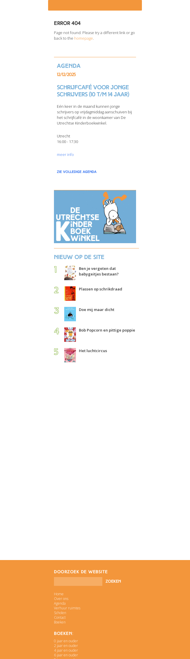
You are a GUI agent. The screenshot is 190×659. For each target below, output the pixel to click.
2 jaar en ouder (66, 645)
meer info (65, 154)
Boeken (60, 622)
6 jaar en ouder (66, 655)
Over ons (61, 598)
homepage (83, 38)
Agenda (60, 603)
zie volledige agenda (76, 172)
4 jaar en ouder (66, 650)
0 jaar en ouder (66, 640)
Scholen (60, 612)
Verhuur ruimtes (67, 608)
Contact (60, 617)
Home (59, 593)
